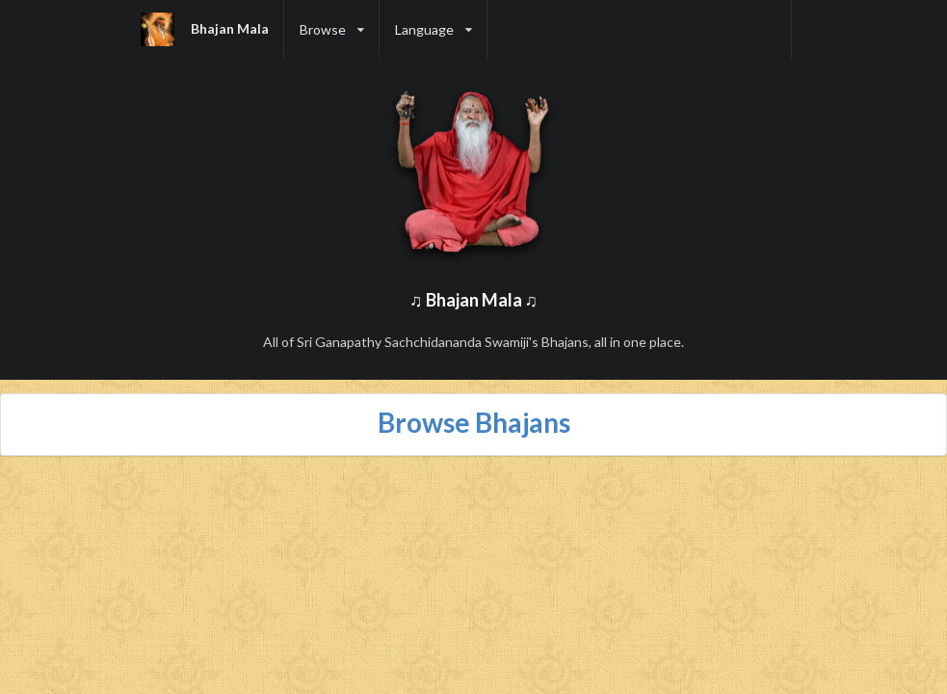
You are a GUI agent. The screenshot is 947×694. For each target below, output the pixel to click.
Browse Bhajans (474, 422)
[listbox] (332, 29)
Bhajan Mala (230, 28)
